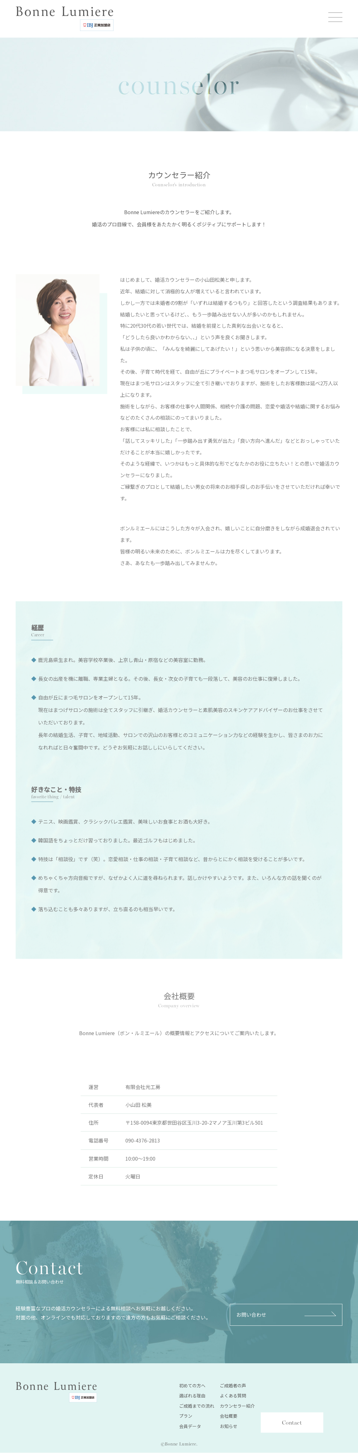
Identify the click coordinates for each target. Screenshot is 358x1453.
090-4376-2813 (143, 1149)
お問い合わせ (251, 1315)
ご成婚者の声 (233, 1386)
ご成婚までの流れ (196, 1406)
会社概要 (228, 1416)
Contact (292, 1423)
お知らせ (228, 1426)
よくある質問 (233, 1396)
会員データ (190, 1426)
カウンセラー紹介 (237, 1406)
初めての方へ (192, 1386)
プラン (185, 1416)
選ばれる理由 (192, 1396)
